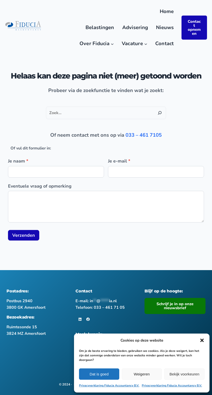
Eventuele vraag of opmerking (40, 186)
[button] (202, 340)
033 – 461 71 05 (109, 307)
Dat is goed (99, 374)
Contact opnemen (194, 27)
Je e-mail (119, 161)
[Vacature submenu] (145, 43)
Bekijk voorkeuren (184, 374)
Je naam (18, 161)
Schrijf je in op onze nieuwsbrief (175, 306)
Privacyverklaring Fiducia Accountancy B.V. (109, 385)
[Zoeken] (160, 113)
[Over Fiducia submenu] (112, 43)
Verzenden (23, 235)
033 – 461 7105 (144, 135)
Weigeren (142, 374)
